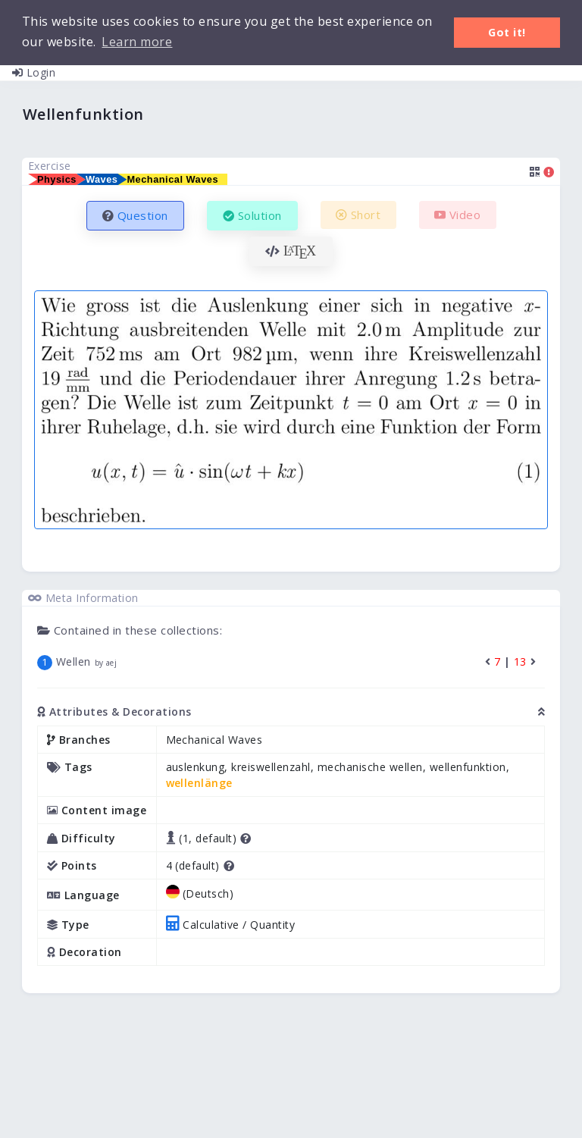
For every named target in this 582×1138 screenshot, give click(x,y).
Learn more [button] (137, 41)
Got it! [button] (507, 32)
